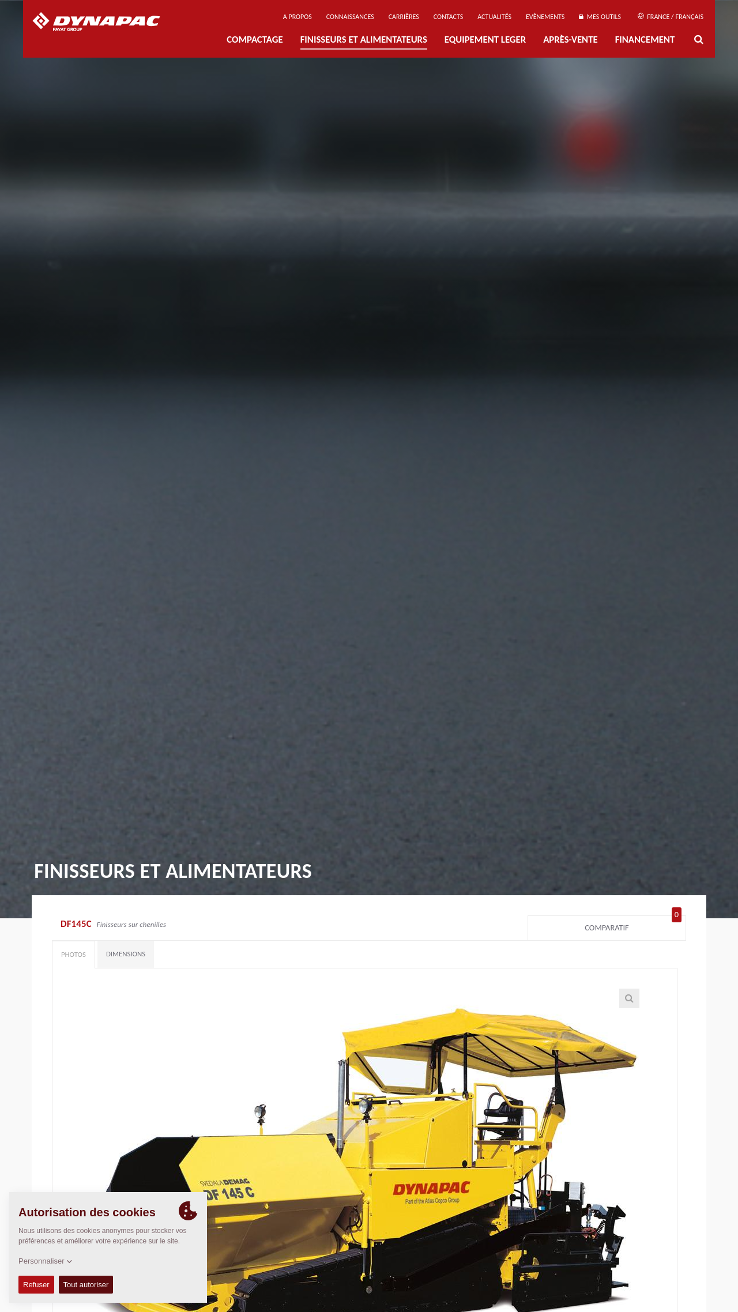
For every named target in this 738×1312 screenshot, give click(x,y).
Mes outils (600, 17)
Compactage (255, 39)
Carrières (404, 17)
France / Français (670, 17)
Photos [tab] (73, 954)
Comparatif (633, 925)
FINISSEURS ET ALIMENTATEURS (363, 39)
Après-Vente (570, 39)
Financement (645, 39)
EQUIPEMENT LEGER (485, 39)
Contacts (449, 17)
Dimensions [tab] (125, 953)
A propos (297, 17)
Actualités (494, 17)
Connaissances (350, 17)
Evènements (545, 17)
